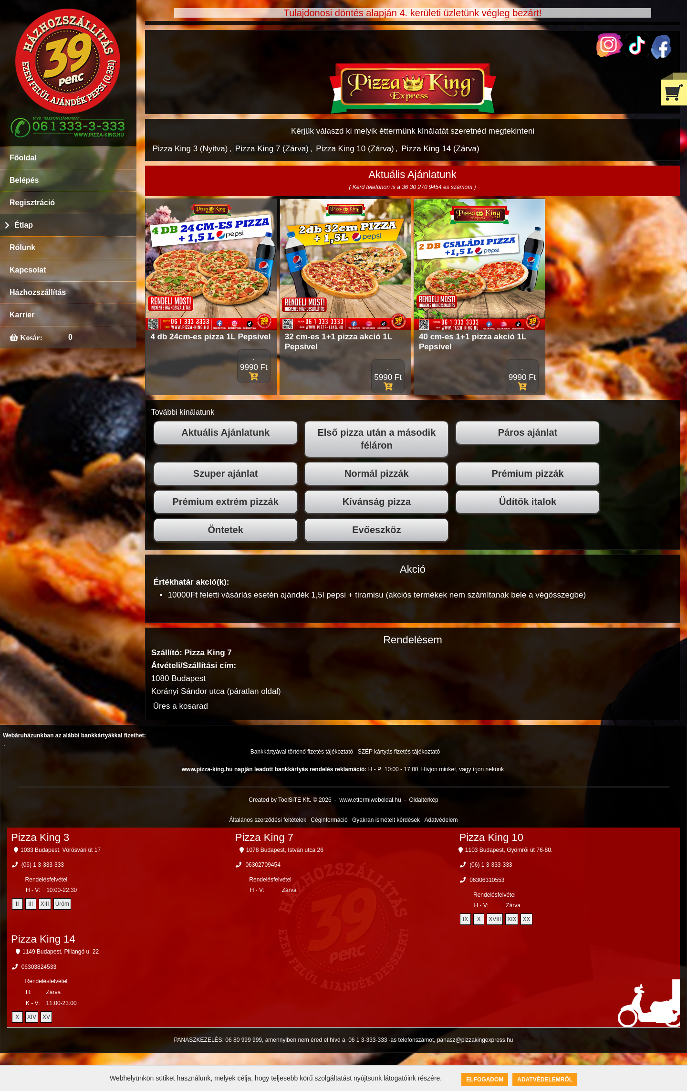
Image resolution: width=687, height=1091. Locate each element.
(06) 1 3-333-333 (42, 864)
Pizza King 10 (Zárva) (355, 148)
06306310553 (486, 880)
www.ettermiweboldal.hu (370, 800)
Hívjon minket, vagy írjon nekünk (462, 769)
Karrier (22, 315)
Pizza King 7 (264, 837)
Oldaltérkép (423, 800)
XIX (511, 919)
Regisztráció (32, 203)
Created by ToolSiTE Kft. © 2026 (290, 800)
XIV (31, 1017)
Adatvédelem (441, 820)
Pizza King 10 (491, 837)
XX (526, 919)
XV (46, 1017)
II (17, 904)
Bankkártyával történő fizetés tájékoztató (301, 751)
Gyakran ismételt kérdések (386, 820)
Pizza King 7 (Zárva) (272, 148)
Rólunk (22, 247)
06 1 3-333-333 (367, 1040)
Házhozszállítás (38, 292)
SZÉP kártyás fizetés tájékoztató (399, 751)
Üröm (62, 904)
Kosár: (30, 337)
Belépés (24, 180)
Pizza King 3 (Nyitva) (190, 148)
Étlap (23, 225)
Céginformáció (329, 820)
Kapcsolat (28, 270)
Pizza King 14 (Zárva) (440, 148)
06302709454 (262, 864)
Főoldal (23, 158)
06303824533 (38, 967)
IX (465, 919)
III (30, 904)
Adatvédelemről (544, 1079)
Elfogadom (484, 1079)
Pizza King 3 (40, 837)
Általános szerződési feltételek (267, 820)
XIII (45, 904)
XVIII (495, 919)
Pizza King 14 (43, 939)
